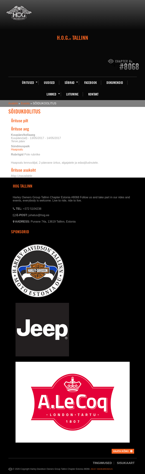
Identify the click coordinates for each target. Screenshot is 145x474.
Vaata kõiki (120, 451)
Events (25, 103)
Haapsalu (17, 149)
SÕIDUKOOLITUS (24, 111)
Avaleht (13, 103)
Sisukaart (125, 463)
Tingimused (102, 463)
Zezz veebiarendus (102, 469)
